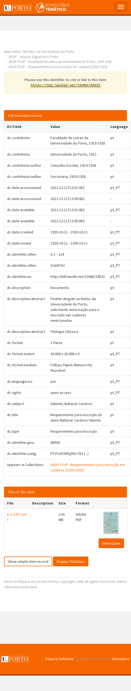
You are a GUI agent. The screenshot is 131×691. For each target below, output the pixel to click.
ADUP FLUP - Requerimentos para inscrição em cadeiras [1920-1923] (58, 67)
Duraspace (121, 658)
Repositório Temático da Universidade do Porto (39, 51)
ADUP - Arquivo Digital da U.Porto (33, 56)
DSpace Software (59, 658)
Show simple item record (28, 561)
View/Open (111, 543)
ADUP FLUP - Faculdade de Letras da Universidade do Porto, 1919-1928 (60, 61)
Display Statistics (71, 561)
